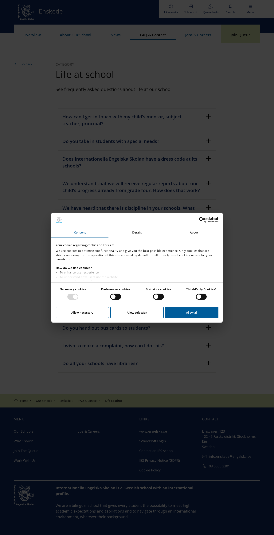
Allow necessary (82, 312)
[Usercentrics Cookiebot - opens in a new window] (201, 220)
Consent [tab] (80, 232)
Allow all (192, 312)
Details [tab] (137, 232)
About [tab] (194, 232)
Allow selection (137, 312)
